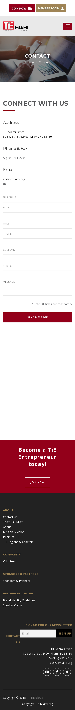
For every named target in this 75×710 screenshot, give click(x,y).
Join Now (37, 482)
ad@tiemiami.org (14, 179)
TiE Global (37, 697)
